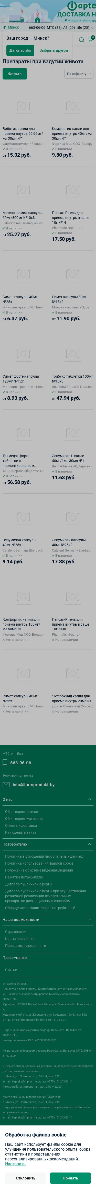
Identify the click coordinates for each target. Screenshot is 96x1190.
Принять (70, 1178)
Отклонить (25, 1178)
